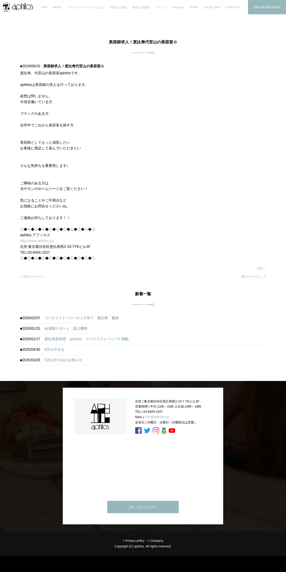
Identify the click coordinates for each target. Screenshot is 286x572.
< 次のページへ (32, 277)
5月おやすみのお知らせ (63, 360)
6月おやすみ (54, 349)
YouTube (178, 7)
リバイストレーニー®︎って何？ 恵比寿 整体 (81, 318)
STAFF (193, 7)
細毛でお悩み (141, 7)
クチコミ (161, 7)
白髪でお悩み (118, 7)
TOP (44, 7)
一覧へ (260, 268)
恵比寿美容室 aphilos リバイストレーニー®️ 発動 (88, 339)
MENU (57, 7)
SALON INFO (212, 7)
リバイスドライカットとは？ (85, 7)
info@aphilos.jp (157, 417)
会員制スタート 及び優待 (65, 328)
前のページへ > (253, 277)
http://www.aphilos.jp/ (37, 241)
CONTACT (233, 7)
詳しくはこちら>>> (143, 507)
